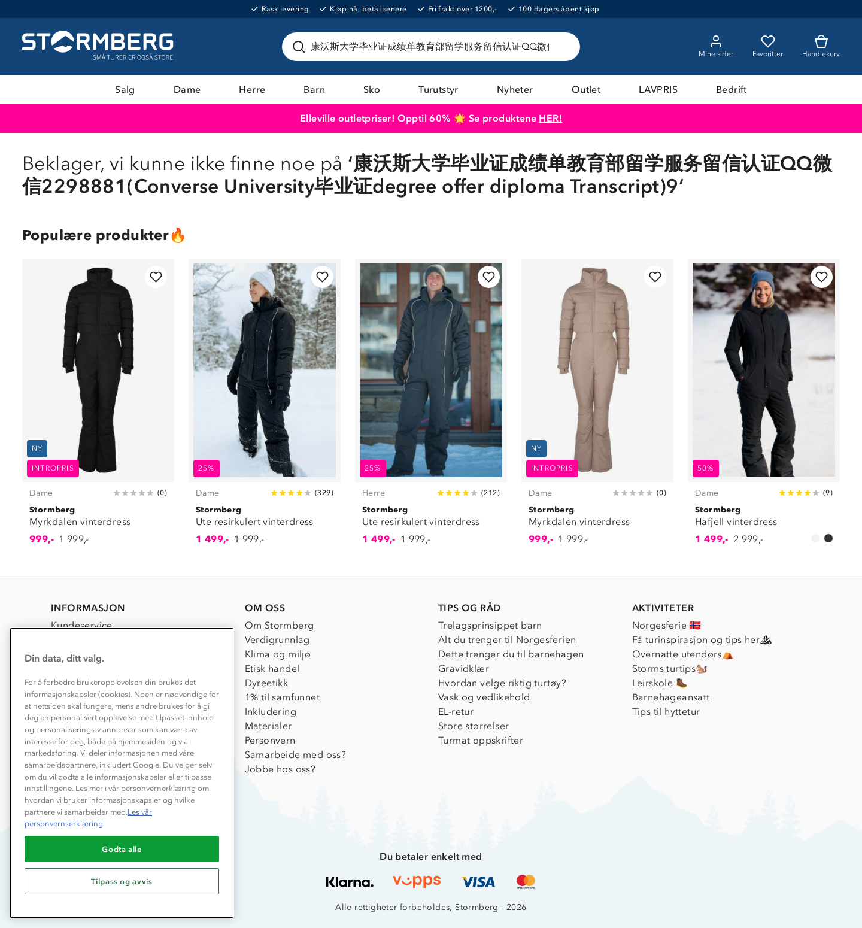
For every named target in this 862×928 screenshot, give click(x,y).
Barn (314, 89)
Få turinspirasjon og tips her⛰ (702, 639)
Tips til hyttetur (666, 711)
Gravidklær (463, 668)
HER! (550, 118)
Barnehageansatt (671, 697)
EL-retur (456, 711)
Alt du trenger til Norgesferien (507, 639)
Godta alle (122, 849)
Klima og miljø (278, 654)
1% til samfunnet (282, 697)
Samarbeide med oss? (296, 754)
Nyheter (515, 89)
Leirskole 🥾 (660, 683)
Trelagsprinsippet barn (490, 625)
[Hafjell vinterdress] (764, 409)
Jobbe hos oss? (280, 769)
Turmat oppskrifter (480, 740)
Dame (187, 89)
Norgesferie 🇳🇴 (667, 625)
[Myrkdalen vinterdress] (98, 409)
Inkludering (270, 711)
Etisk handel (272, 668)
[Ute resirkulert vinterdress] (265, 409)
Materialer (268, 726)
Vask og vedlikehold (484, 697)
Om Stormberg (279, 625)
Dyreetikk (267, 683)
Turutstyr (438, 89)
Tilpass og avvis (122, 881)
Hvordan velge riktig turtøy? (502, 683)
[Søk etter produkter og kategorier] (433, 47)
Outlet (586, 89)
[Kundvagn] (821, 46)
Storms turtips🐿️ (670, 668)
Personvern (270, 740)
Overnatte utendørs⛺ (683, 654)
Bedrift (731, 89)
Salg (125, 89)
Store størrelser (473, 726)
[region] (122, 772)
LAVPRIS (658, 89)
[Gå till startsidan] (99, 47)
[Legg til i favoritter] (156, 277)
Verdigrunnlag (277, 639)
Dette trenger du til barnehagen (511, 654)
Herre (252, 89)
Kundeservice (82, 625)
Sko (371, 89)
